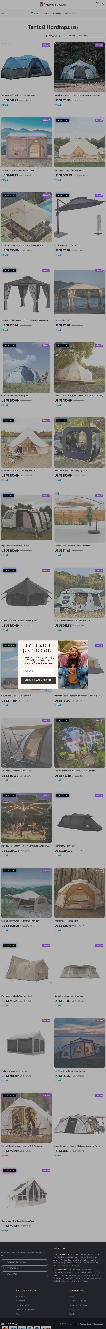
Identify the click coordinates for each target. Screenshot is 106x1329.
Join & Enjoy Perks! (38, 680)
